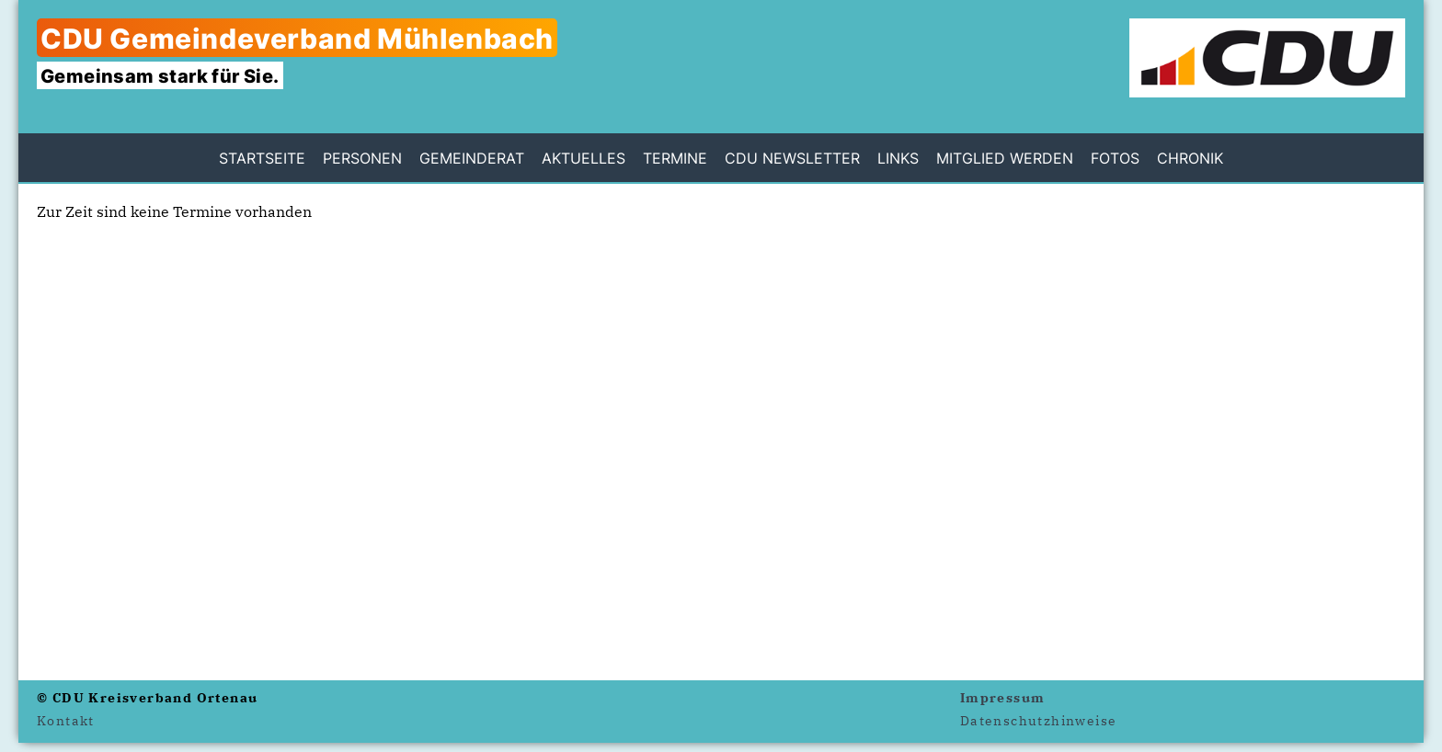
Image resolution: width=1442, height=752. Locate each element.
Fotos (1115, 158)
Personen (362, 158)
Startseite (262, 158)
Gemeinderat (471, 158)
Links (898, 158)
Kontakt (66, 720)
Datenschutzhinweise (1038, 720)
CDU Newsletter (792, 158)
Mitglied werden (1004, 158)
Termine (675, 158)
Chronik (1190, 158)
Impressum (1003, 697)
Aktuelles (583, 158)
